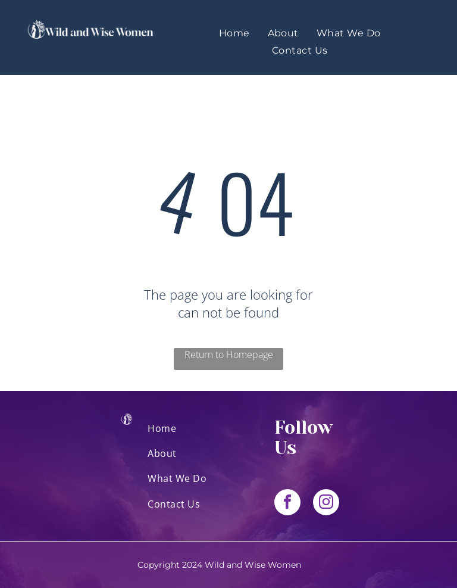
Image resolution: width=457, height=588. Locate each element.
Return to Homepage (228, 354)
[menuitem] (234, 33)
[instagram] (326, 503)
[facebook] (287, 503)
